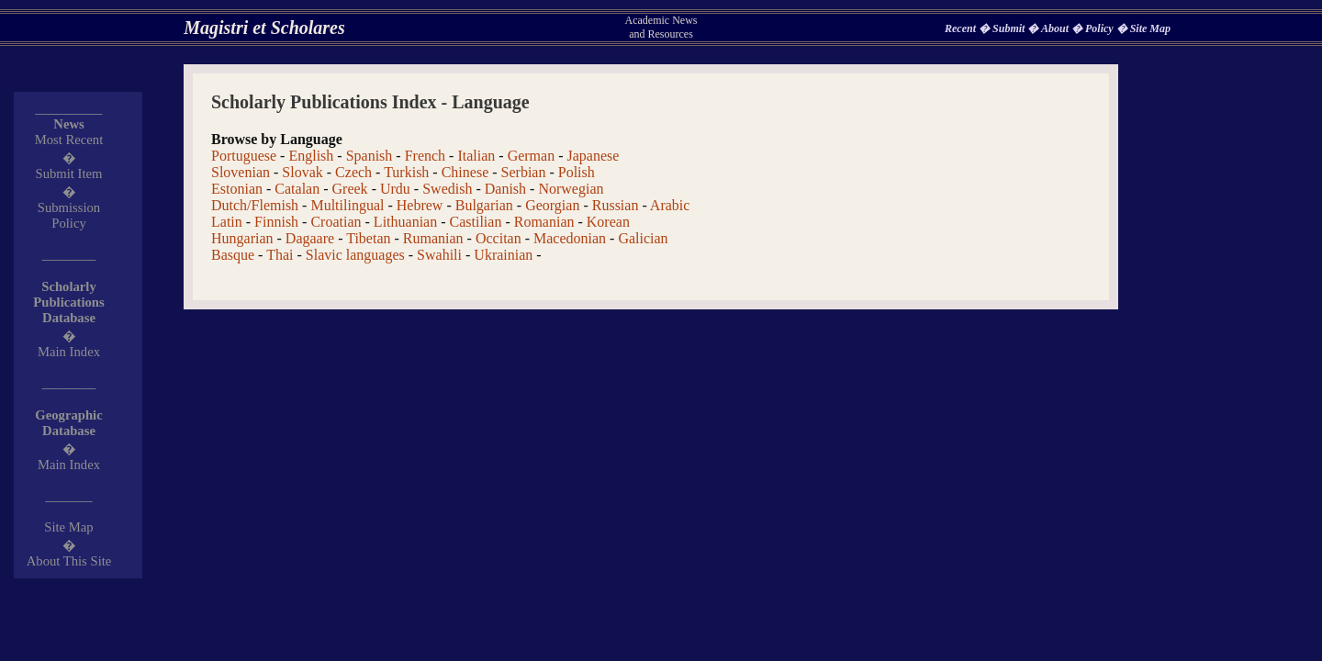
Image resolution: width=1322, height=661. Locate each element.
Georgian (552, 205)
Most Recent (69, 139)
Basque (232, 255)
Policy (1100, 28)
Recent (962, 28)
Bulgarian (484, 205)
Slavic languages (355, 255)
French (425, 155)
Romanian (544, 222)
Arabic (670, 205)
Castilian (476, 222)
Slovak (302, 172)
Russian (615, 205)
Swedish (447, 188)
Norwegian (570, 188)
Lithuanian (405, 222)
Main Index (69, 351)
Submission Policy (69, 215)
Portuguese (243, 155)
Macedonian (569, 238)
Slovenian (240, 172)
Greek (350, 188)
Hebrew (420, 205)
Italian (476, 155)
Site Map (1150, 28)
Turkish (406, 172)
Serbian (523, 172)
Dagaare (310, 238)
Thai (279, 255)
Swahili (439, 255)
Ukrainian (503, 255)
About (1056, 28)
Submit (1009, 28)
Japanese (592, 155)
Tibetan (368, 238)
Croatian (335, 222)
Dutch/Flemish (254, 205)
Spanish (369, 155)
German (531, 155)
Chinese (465, 172)
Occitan (498, 238)
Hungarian (242, 238)
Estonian (237, 188)
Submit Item (69, 173)
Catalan (296, 188)
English (310, 155)
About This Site (69, 561)
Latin (226, 222)
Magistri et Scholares (264, 27)
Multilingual (347, 205)
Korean (608, 222)
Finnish (276, 222)
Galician (642, 238)
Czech (353, 172)
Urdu (395, 188)
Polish (576, 172)
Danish (505, 188)
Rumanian (433, 238)
